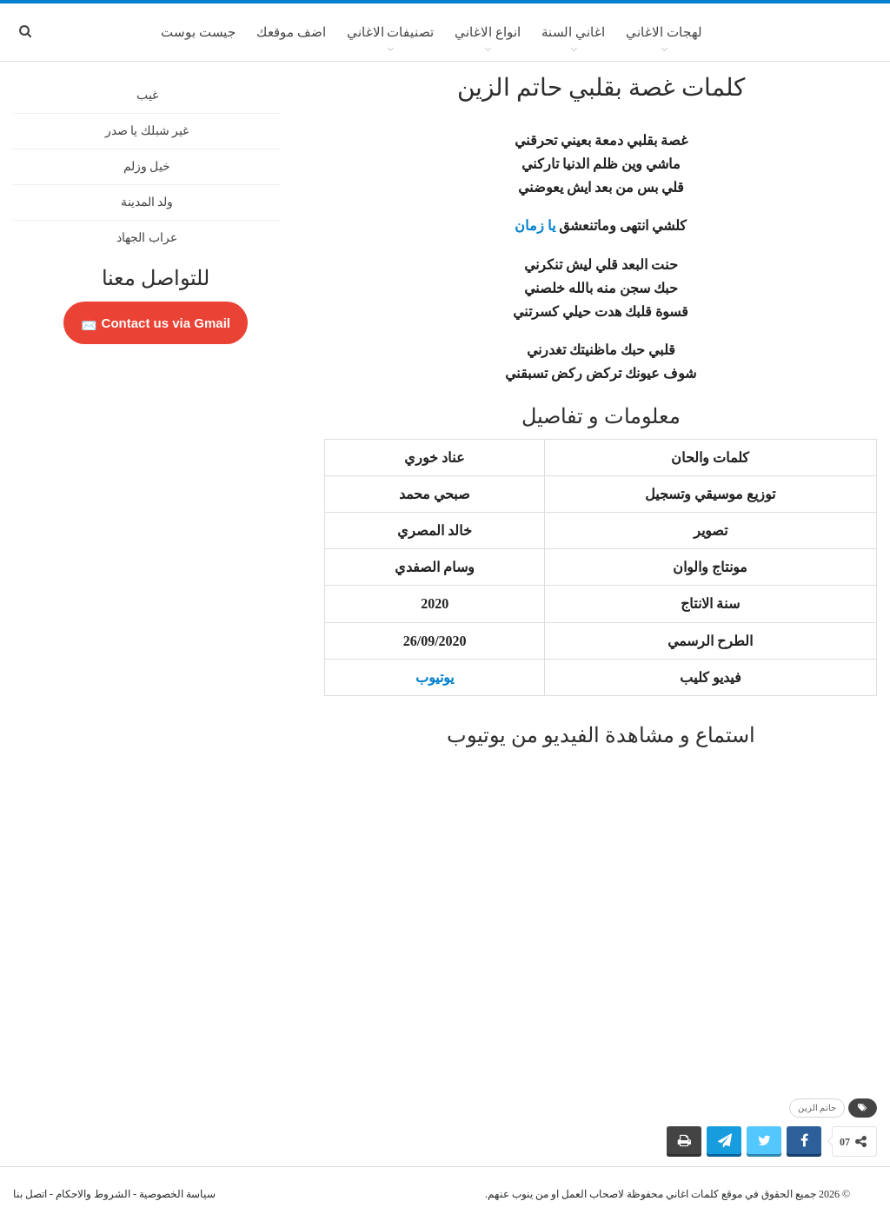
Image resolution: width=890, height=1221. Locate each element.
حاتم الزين (817, 1107)
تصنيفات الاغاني (391, 32)
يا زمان (535, 225)
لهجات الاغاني (664, 32)
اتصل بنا (30, 1194)
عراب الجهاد (146, 237)
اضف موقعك (291, 32)
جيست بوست (198, 32)
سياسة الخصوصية (177, 1194)
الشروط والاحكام (93, 1194)
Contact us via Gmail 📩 (155, 322)
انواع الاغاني (488, 32)
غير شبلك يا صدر (147, 130)
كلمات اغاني (692, 1194)
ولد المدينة (147, 202)
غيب (147, 95)
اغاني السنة (573, 32)
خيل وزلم (147, 166)
